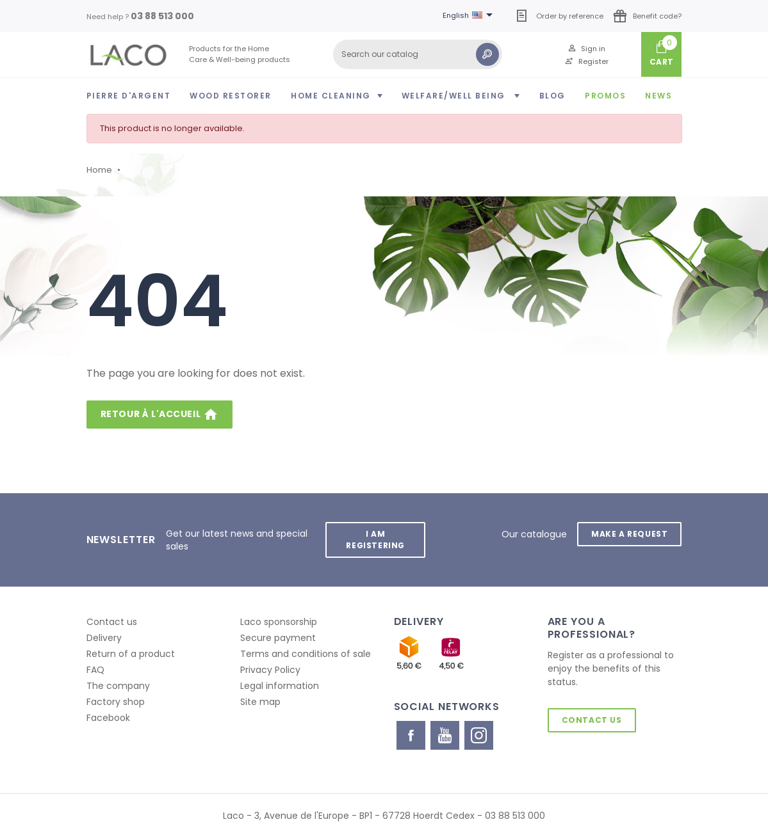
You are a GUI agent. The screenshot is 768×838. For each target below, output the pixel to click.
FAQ (95, 669)
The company (118, 685)
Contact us (111, 621)
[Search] (417, 54)
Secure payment (278, 637)
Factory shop (115, 701)
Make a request (629, 533)
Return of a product (130, 653)
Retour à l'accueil (159, 414)
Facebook (108, 717)
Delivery (104, 637)
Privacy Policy (270, 669)
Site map (260, 701)
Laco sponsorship (278, 621)
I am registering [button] (375, 539)
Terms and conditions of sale (305, 653)
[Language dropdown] (470, 16)
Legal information (279, 685)
